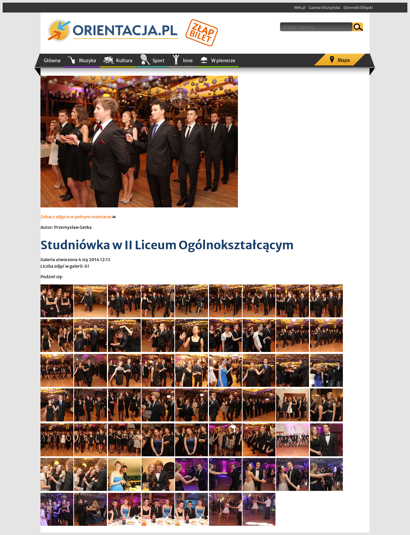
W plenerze (223, 61)
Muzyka (87, 61)
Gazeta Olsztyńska (324, 7)
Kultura (124, 61)
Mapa (344, 60)
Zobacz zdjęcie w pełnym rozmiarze (78, 217)
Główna (52, 61)
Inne (188, 61)
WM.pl (299, 7)
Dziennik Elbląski (358, 7)
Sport (158, 61)
